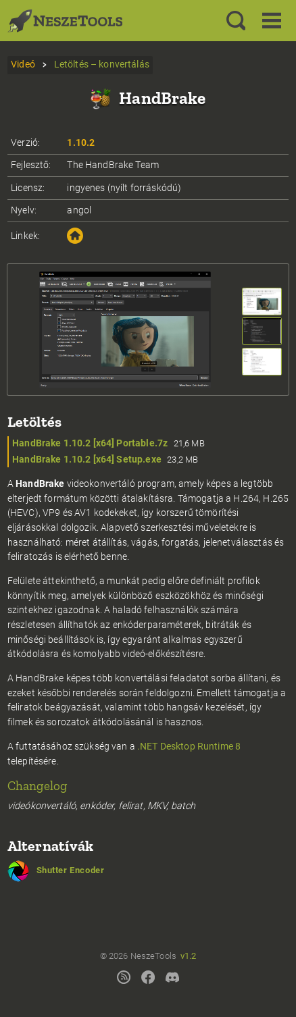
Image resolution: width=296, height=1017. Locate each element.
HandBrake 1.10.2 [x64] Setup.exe (87, 459)
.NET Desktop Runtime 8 (189, 746)
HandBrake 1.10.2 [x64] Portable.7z (90, 443)
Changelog (37, 785)
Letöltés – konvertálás (101, 64)
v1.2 (188, 956)
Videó (23, 64)
